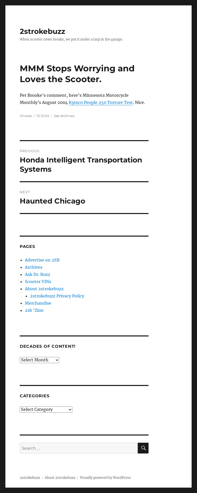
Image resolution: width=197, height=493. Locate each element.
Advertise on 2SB (42, 260)
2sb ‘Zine (34, 310)
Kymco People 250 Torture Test (101, 102)
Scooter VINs (38, 281)
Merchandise (38, 303)
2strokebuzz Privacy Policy (57, 295)
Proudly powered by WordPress (105, 478)
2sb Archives (64, 116)
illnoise (26, 116)
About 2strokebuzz (44, 288)
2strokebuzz (42, 31)
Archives (33, 267)
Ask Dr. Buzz (37, 274)
